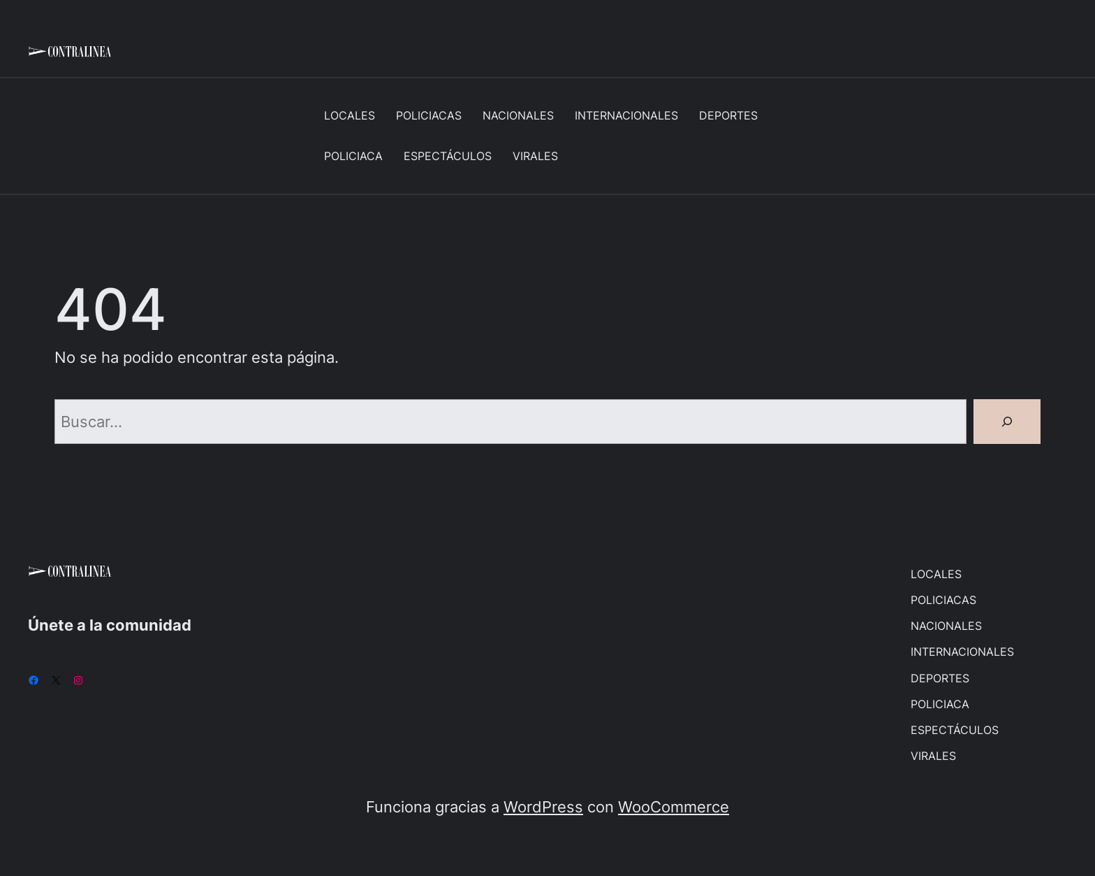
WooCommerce (673, 806)
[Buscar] (1007, 421)
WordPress (543, 806)
